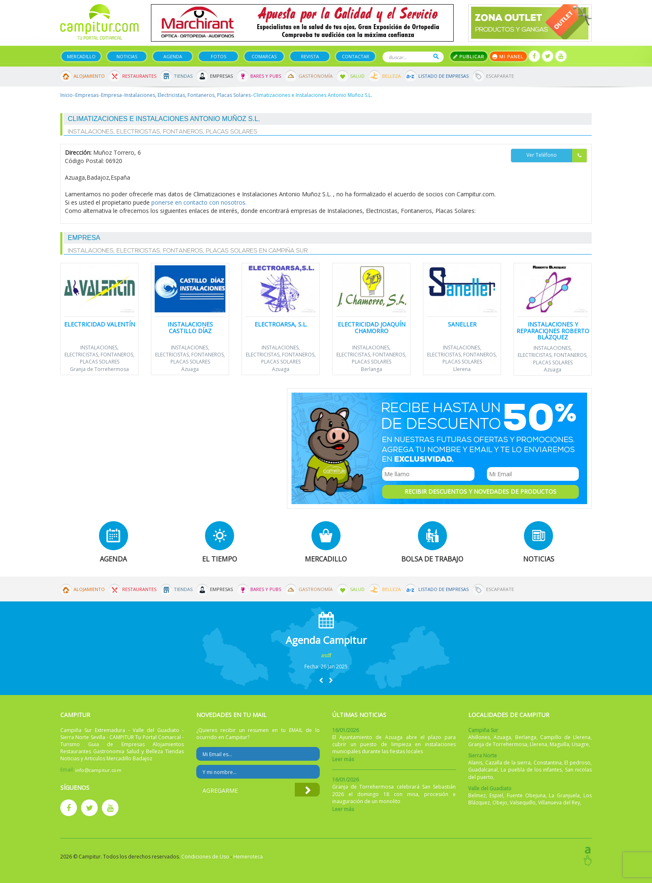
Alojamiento (89, 76)
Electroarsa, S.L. (280, 324)
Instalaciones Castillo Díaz (190, 327)
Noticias (126, 56)
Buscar (436, 56)
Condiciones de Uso (205, 856)
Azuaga (190, 369)
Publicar (469, 56)
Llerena (462, 369)
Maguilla (559, 744)
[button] (321, 680)
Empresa (111, 95)
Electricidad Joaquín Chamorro (371, 327)
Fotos (218, 56)
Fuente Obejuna (526, 795)
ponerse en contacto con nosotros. (199, 202)
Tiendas (183, 76)
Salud (357, 76)
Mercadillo (81, 56)
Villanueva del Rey (559, 802)
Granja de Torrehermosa (99, 369)
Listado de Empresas (443, 76)
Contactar (355, 56)
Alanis (475, 762)
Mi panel (508, 56)
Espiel (496, 795)
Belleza (391, 76)
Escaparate (500, 76)
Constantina (547, 762)
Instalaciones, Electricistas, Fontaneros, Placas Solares (187, 95)
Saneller (462, 324)
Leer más (343, 759)
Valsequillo (523, 802)
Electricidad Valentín (99, 324)
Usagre (580, 744)
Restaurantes (139, 76)
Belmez (477, 795)
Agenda (172, 56)
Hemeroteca (248, 856)
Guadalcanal (483, 769)
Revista (310, 56)
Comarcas (264, 56)
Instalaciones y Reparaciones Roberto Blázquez (552, 330)
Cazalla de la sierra (508, 762)
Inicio (66, 95)
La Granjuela (564, 795)
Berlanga (371, 369)
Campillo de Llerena (565, 737)
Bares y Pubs (265, 76)
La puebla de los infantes (531, 769)
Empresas (221, 76)
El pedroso (577, 762)
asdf (326, 655)
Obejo (499, 802)
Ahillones (479, 737)
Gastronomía (316, 76)
